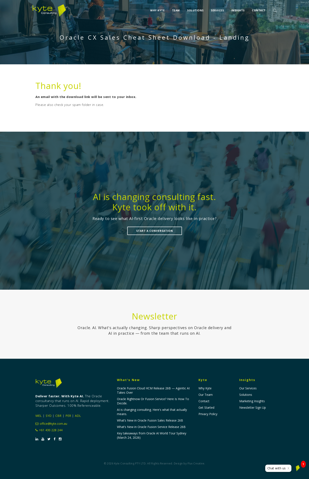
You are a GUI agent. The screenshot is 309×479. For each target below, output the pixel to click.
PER (68, 416)
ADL (78, 416)
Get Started (206, 407)
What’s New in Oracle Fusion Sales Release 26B (150, 420)
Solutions (195, 9)
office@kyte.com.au (51, 424)
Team (176, 9)
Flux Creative (196, 463)
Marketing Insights (252, 401)
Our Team (205, 395)
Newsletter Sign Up (252, 407)
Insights (238, 9)
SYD (49, 416)
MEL (38, 416)
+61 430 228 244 (48, 430)
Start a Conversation (154, 231)
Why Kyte (157, 9)
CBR (58, 416)
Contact (259, 9)
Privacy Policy (207, 414)
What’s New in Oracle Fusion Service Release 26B (151, 427)
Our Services (248, 388)
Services (217, 9)
